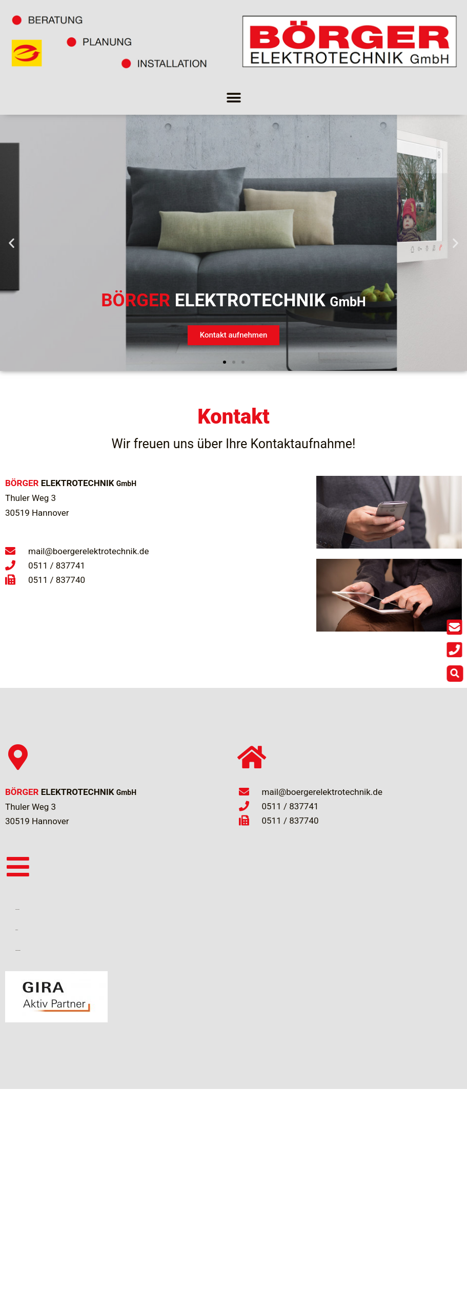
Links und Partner (17, 909)
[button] (233, 97)
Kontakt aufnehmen (234, 335)
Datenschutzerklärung (18, 950)
